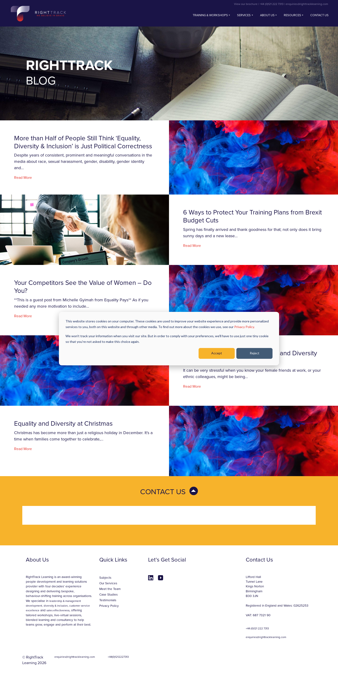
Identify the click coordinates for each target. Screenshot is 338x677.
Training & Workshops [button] (210, 15)
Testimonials (107, 600)
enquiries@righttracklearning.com (307, 4)
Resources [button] (292, 15)
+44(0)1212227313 (118, 656)
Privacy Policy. (244, 327)
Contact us (319, 15)
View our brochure (245, 4)
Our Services (108, 583)
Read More (23, 177)
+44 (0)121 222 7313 (272, 4)
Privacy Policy (109, 606)
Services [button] (244, 15)
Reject (254, 353)
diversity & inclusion (56, 605)
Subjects (105, 578)
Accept (216, 353)
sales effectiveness (57, 610)
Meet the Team (110, 589)
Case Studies (108, 595)
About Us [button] (267, 15)
